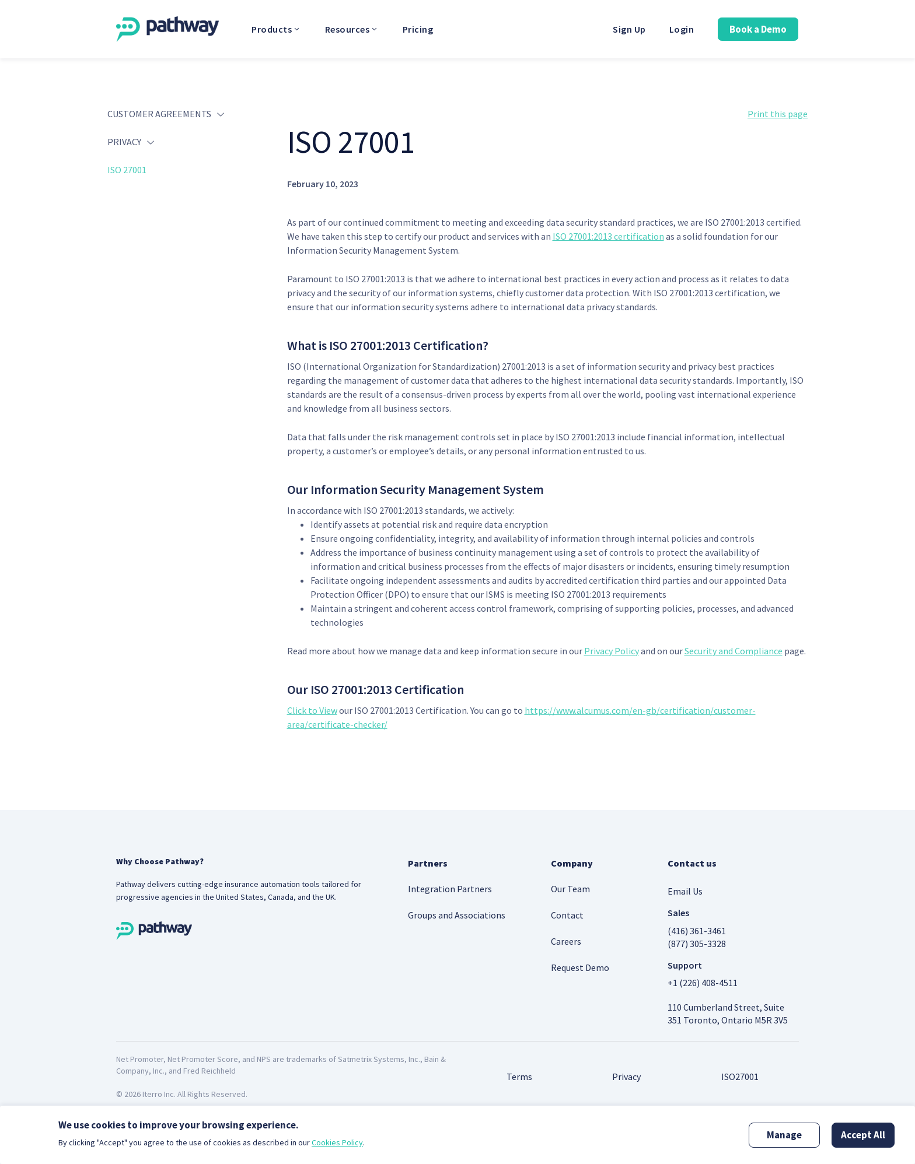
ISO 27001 (126, 170)
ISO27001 (740, 1076)
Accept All (863, 1134)
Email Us (685, 891)
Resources (352, 29)
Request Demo (580, 967)
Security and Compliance (733, 651)
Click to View (312, 710)
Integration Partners (450, 889)
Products (277, 29)
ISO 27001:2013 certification (608, 236)
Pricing (418, 29)
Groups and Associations (456, 915)
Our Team (570, 889)
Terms (519, 1076)
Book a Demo (758, 29)
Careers (566, 941)
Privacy (626, 1076)
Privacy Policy (611, 651)
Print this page (778, 114)
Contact (567, 915)
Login (681, 29)
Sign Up (629, 29)
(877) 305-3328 (697, 943)
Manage (784, 1134)
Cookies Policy (337, 1142)
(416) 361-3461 (697, 931)
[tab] (188, 119)
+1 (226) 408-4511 (703, 982)
